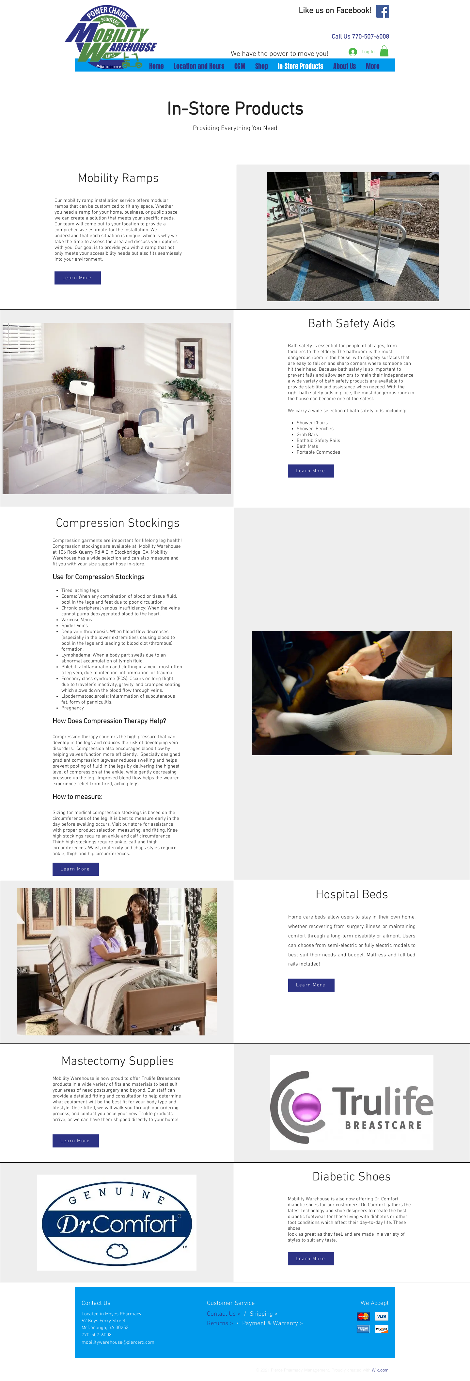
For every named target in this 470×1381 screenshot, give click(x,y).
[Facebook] (382, 11)
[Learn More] (78, 277)
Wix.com (380, 1370)
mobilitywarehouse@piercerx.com (118, 1342)
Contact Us (222, 1314)
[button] (384, 50)
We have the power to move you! (280, 54)
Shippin (260, 1314)
